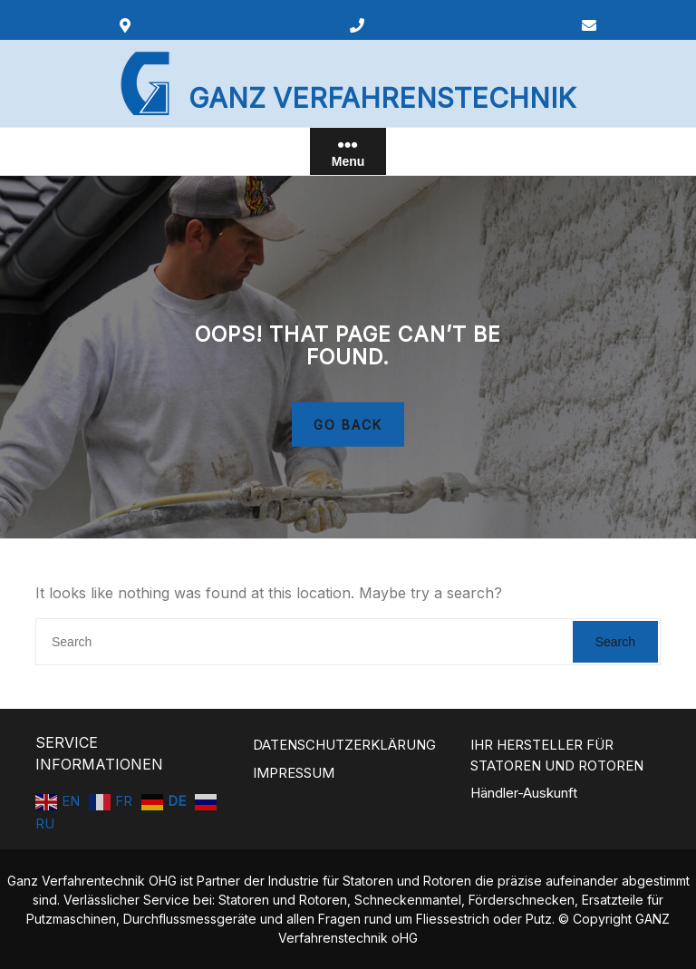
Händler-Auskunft (523, 792)
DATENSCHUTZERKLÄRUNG (344, 744)
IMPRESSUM (293, 772)
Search (615, 642)
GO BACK (348, 423)
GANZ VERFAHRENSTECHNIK (381, 98)
